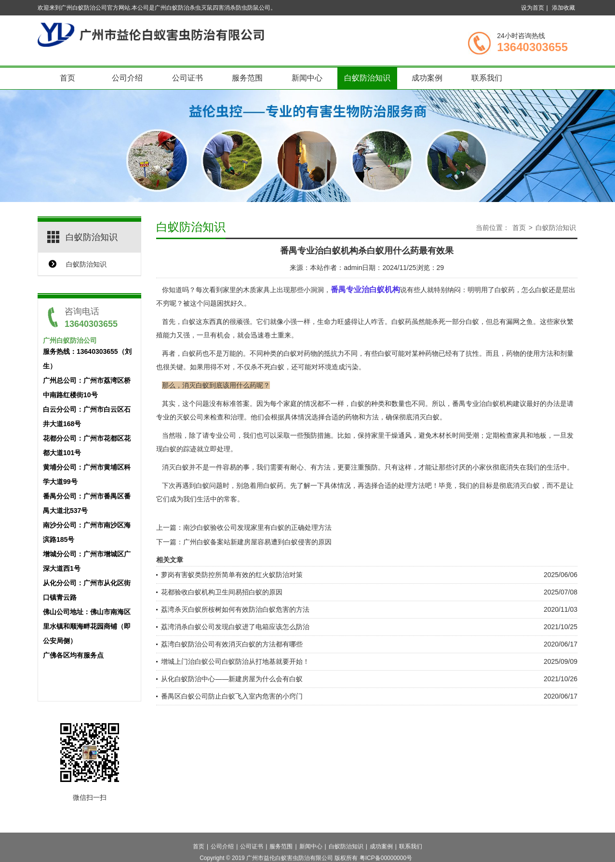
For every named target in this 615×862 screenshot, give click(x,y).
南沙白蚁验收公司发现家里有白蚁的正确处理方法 (257, 527)
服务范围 (247, 78)
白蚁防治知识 (367, 78)
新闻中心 (307, 78)
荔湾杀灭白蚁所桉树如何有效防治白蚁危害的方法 (235, 609)
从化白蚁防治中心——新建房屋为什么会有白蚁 (232, 679)
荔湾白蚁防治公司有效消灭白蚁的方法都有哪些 (232, 644)
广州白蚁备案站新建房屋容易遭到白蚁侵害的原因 (257, 542)
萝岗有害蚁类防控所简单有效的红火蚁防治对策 (232, 575)
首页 (67, 78)
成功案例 (427, 78)
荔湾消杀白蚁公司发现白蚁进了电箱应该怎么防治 (235, 627)
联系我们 (486, 78)
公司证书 (187, 78)
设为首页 (532, 7)
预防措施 (317, 435)
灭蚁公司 (189, 417)
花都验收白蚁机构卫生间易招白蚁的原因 (221, 592)
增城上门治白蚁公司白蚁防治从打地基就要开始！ (235, 661)
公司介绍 (127, 78)
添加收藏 (563, 7)
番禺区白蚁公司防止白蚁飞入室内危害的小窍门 (232, 696)
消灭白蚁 (526, 485)
